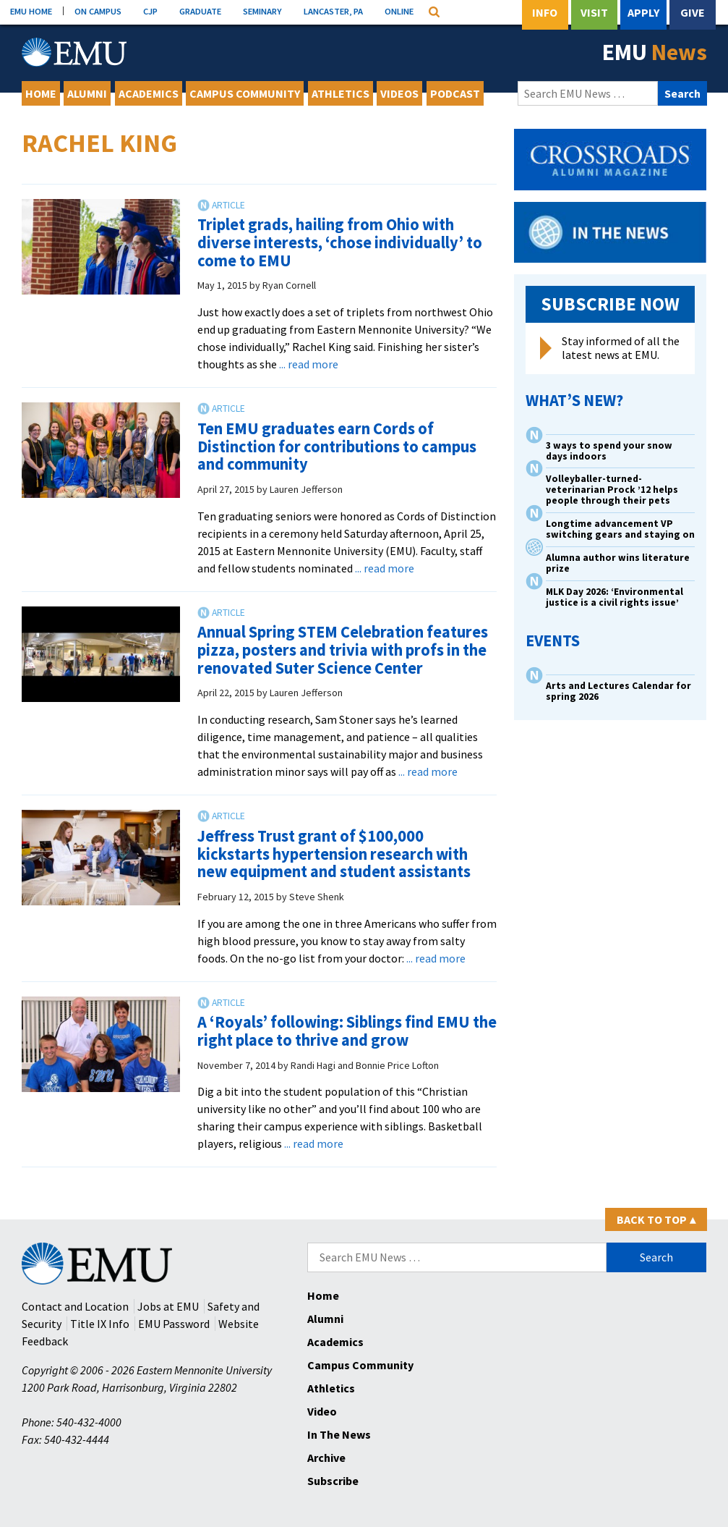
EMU (654, 52)
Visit (594, 12)
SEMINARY (262, 11)
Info (544, 12)
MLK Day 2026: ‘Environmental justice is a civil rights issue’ (614, 597)
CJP (150, 11)
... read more (308, 364)
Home (40, 93)
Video (322, 1411)
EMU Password (174, 1323)
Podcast (455, 93)
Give (692, 12)
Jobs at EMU (168, 1306)
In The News (339, 1434)
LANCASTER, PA (333, 11)
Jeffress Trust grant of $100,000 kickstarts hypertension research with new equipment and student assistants (334, 853)
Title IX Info (99, 1323)
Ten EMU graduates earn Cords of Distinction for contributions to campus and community (336, 446)
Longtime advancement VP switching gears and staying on (620, 529)
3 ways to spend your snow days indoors (609, 450)
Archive (326, 1457)
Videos (399, 93)
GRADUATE (200, 11)
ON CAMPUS (97, 11)
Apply (643, 12)
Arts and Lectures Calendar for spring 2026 (618, 691)
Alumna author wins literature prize (618, 563)
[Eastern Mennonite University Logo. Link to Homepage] (74, 52)
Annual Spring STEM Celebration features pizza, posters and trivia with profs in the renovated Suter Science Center (342, 649)
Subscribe (333, 1480)
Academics (149, 93)
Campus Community (244, 93)
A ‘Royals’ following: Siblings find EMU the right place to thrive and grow (347, 1031)
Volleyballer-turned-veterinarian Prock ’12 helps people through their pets (612, 490)
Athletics (340, 93)
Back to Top (656, 1219)
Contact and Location (75, 1306)
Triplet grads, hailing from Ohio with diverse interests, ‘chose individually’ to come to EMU (339, 242)
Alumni (87, 93)
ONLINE (399, 11)
